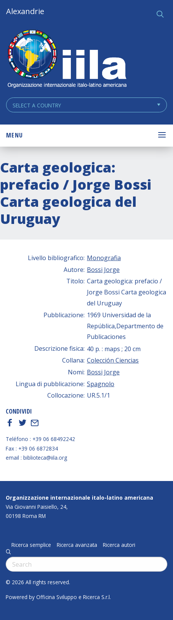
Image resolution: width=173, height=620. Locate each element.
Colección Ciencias (113, 360)
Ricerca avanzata (77, 545)
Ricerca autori (119, 545)
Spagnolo (100, 384)
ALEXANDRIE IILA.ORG (66, 59)
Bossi (95, 269)
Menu (14, 135)
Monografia (104, 258)
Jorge (112, 269)
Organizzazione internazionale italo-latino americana (79, 497)
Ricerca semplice (31, 545)
